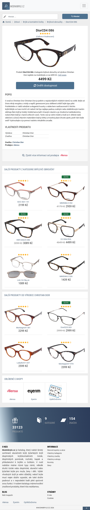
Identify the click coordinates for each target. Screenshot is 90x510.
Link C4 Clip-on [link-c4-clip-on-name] (23, 280)
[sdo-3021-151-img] (23, 191)
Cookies (50, 498)
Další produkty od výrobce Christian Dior (27, 295)
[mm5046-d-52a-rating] (66, 254)
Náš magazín (7, 495)
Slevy (49, 465)
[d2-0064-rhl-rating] (66, 218)
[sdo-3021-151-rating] (23, 180)
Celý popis (62, 75)
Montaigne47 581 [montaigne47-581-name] (23, 328)
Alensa (16, 145)
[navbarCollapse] (84, 6)
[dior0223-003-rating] (66, 306)
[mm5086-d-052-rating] (66, 180)
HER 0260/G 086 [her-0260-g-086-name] (23, 240)
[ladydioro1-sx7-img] (23, 352)
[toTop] (86, 508)
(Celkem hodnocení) (45, 36)
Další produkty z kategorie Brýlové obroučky (29, 169)
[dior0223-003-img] (66, 316)
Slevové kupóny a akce (56, 450)
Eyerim (16, 502)
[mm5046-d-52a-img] (66, 265)
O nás (49, 495)
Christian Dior (18, 142)
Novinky (50, 462)
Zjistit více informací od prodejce (45, 155)
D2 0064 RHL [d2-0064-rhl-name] (66, 239)
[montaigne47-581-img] (23, 317)
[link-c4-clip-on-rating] (23, 254)
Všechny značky (53, 456)
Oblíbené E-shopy (13, 379)
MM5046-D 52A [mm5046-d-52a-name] (66, 276)
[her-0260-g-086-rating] (23, 218)
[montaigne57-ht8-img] (66, 353)
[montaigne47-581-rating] (23, 306)
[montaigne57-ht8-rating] (66, 342)
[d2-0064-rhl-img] (66, 228)
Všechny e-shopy (53, 459)
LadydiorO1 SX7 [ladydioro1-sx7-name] (23, 363)
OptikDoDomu (30, 502)
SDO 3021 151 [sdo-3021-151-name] (23, 202)
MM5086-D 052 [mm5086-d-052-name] (66, 203)
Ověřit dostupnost (45, 85)
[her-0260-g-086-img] (23, 228)
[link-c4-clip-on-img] (23, 267)
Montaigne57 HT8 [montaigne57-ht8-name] (66, 364)
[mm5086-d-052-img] (66, 191)
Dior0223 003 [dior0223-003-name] (66, 327)
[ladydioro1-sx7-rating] (23, 342)
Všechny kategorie (54, 453)
